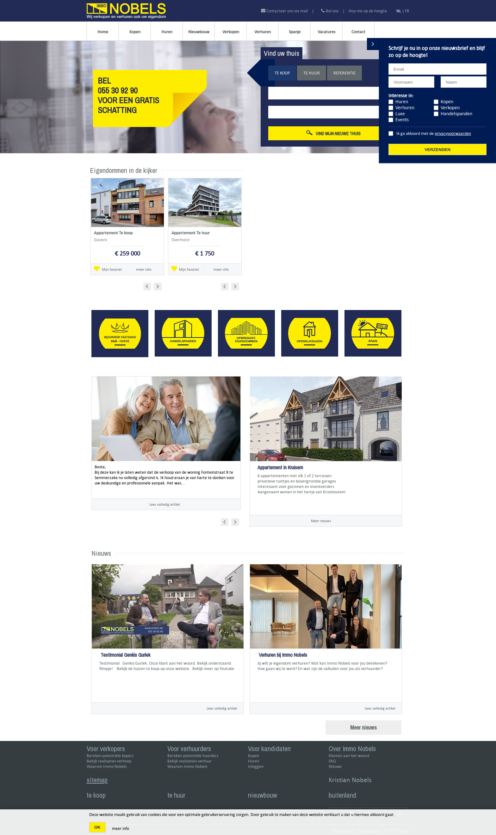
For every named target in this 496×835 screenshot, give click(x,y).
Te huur (311, 73)
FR (407, 11)
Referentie (344, 73)
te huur (176, 795)
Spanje (295, 32)
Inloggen (256, 766)
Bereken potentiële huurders (192, 755)
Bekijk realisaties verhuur (189, 761)
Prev (149, 285)
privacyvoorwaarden (453, 133)
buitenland (342, 795)
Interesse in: (400, 95)
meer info (143, 269)
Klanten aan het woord (349, 755)
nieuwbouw (262, 795)
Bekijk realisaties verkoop (109, 761)
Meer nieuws (321, 520)
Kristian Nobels (350, 779)
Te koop (282, 73)
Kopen (134, 32)
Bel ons (329, 11)
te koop (96, 795)
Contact (358, 32)
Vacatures (326, 32)
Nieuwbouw (198, 32)
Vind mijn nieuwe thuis (333, 133)
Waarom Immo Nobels (107, 766)
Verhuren (262, 32)
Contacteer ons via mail (285, 11)
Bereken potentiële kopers (110, 755)
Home (102, 32)
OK (97, 827)
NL (398, 11)
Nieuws (335, 766)
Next (158, 285)
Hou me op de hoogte (368, 11)
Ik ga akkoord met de (433, 133)
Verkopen (230, 32)
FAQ (332, 761)
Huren (166, 32)
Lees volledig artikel (164, 504)
